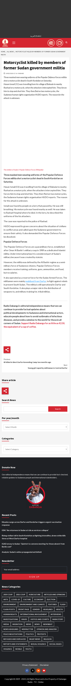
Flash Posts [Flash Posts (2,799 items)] (9, 609)
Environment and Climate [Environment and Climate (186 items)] (32, 604)
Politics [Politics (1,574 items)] (30, 634)
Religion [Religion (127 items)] (48, 639)
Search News (9, 400)
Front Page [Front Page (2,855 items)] (23, 609)
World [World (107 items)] (18, 649)
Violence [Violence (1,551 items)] (7, 649)
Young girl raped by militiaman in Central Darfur (35, 366)
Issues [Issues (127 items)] (24, 619)
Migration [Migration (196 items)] (17, 624)
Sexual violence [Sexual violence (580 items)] (38, 644)
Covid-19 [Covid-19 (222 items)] (15, 599)
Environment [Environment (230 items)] (9, 604)
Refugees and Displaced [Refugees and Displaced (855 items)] (14, 639)
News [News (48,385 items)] (28, 624)
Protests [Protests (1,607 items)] (41, 634)
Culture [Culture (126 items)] (27, 599)
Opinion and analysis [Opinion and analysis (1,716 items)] (47, 629)
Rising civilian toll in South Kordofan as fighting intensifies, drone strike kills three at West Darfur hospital (34, 537)
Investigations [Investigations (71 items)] (10, 619)
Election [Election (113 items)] (51, 599)
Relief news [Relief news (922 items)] (34, 639)
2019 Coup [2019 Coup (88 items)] (8, 594)
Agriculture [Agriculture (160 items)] (34, 594)
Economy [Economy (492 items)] (38, 599)
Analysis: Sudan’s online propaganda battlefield (22, 552)
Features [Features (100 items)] (52, 604)
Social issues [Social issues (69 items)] (55, 644)
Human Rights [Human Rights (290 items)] (10, 614)
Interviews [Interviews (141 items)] (56, 614)
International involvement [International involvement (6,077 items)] (33, 614)
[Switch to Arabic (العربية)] (35, 36)
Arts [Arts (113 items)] (5, 599)
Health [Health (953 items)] (59, 609)
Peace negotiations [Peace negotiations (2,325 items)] (12, 634)
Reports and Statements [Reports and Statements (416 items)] (15, 644)
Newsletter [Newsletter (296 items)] (27, 629)
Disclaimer (44, 665)
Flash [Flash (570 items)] (62, 604)
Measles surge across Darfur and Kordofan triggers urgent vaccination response (32, 523)
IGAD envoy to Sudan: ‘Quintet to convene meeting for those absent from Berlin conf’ (33, 545)
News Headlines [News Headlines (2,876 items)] (10, 629)
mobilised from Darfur (35, 281)
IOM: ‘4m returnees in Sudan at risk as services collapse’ (25, 530)
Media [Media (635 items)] (6, 624)
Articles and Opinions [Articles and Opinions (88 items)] (54, 594)
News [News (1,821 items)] (37, 624)
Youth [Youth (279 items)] (28, 649)
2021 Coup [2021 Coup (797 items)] (20, 594)
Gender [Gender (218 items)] (36, 609)
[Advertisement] (35, 17)
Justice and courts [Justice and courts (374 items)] (39, 619)
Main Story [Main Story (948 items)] (57, 619)
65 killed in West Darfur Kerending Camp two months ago (35, 360)
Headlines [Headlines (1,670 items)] (48, 609)
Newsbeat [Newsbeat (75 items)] (48, 624)
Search (58, 409)
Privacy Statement (30, 665)
